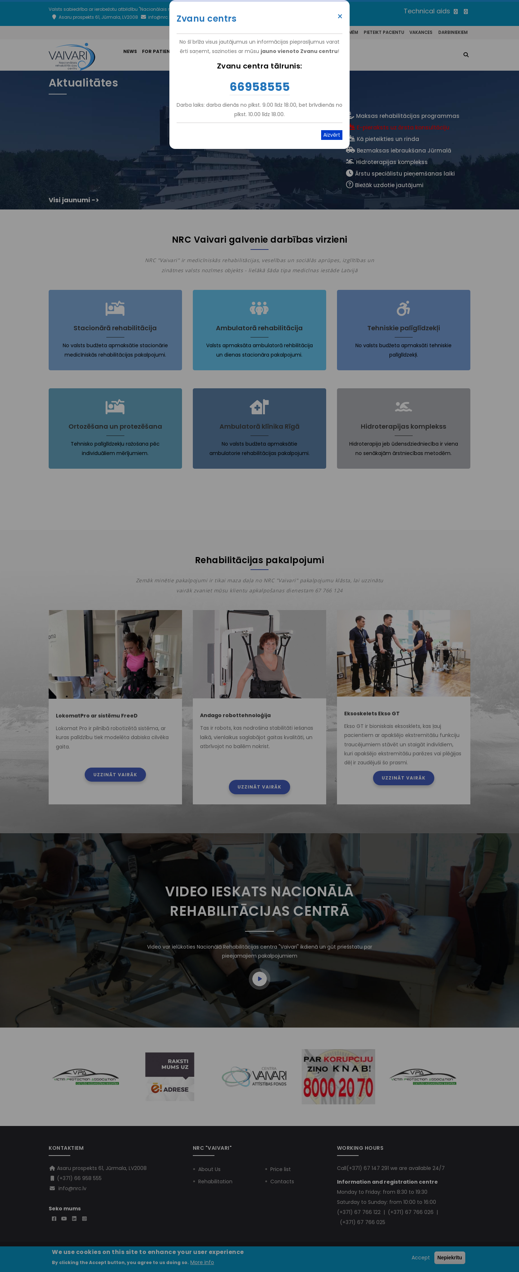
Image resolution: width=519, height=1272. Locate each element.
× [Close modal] (340, 16)
